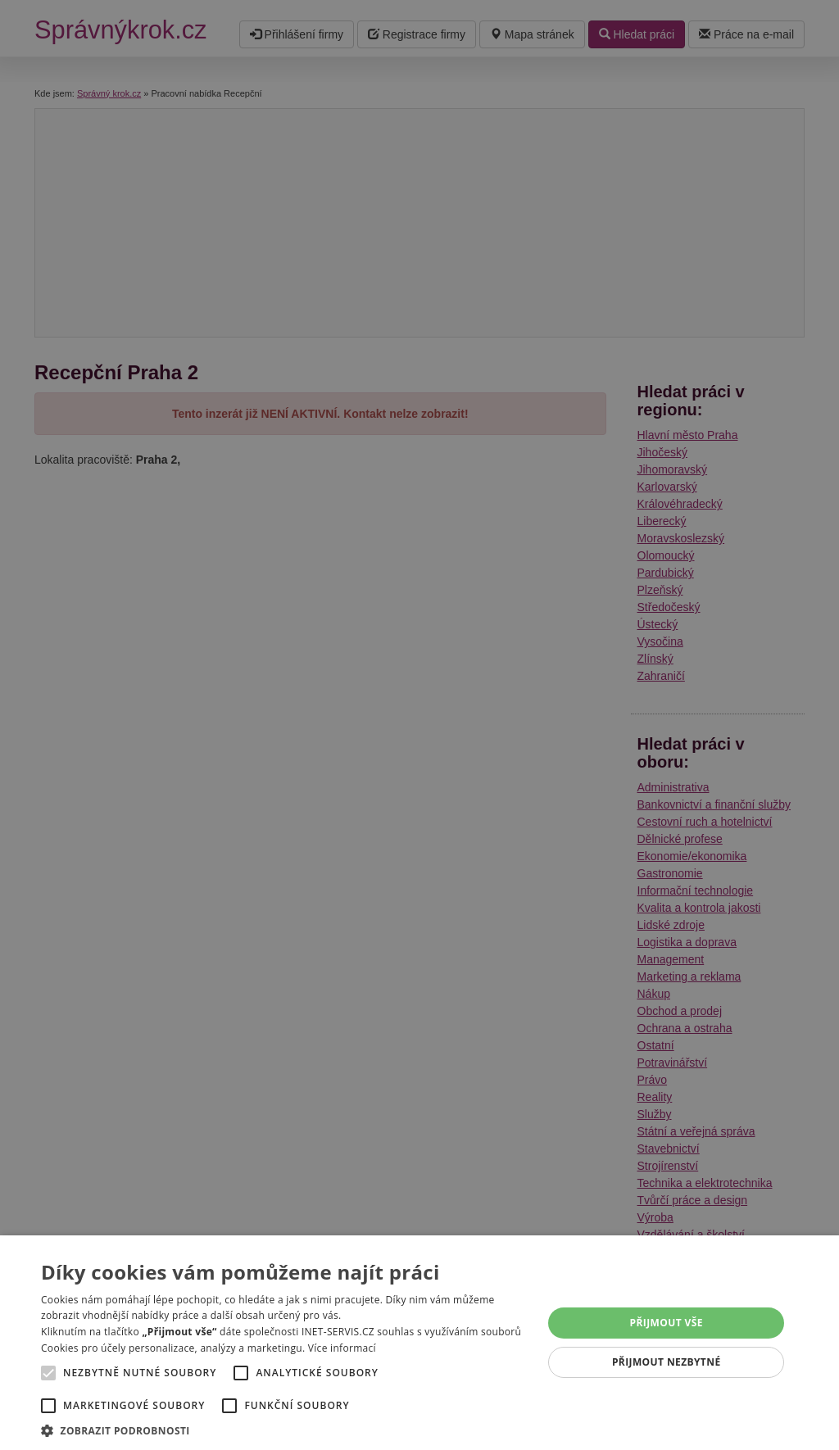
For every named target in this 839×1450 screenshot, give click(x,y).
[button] (284, 1430)
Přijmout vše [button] (666, 1323)
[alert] (419, 725)
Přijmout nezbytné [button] (666, 1362)
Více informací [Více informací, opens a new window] (342, 1348)
